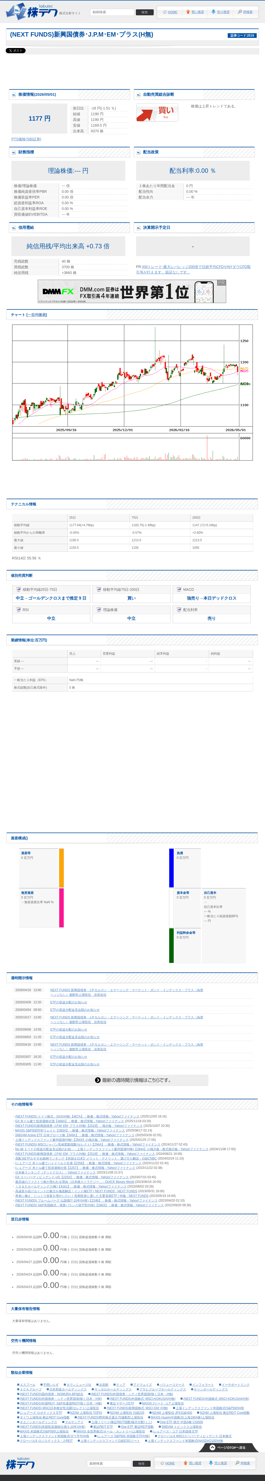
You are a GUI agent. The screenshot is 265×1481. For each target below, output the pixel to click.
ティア (121, 1385)
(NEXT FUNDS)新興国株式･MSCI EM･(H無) (137, 1408)
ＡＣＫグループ (31, 1389)
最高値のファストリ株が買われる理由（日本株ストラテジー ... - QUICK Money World (74, 1182)
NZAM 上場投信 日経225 (127, 1413)
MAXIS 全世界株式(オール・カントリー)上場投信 (110, 1431)
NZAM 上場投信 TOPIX (86, 1413)
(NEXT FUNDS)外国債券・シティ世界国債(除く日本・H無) (132, 1394)
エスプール (27, 1385)
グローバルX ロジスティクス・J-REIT (46, 1441)
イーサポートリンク (236, 1385)
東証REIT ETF (103, 1427)
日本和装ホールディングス (68, 1389)
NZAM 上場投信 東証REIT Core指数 (225, 1413)
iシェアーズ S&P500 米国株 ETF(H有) (123, 1436)
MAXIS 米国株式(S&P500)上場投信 (44, 1431)
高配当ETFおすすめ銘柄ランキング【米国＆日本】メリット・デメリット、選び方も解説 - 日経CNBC (86, 1158)
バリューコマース (172, 1385)
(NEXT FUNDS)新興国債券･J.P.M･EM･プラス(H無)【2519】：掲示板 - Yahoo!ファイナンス (79, 1126)
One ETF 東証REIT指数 (137, 1427)
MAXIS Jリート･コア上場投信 (163, 1403)
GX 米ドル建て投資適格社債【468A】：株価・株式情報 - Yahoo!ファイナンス (69, 1121)
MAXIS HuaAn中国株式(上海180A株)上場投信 (182, 1417)
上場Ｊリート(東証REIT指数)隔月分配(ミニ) (121, 1422)
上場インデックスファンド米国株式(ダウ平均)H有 (55, 1436)
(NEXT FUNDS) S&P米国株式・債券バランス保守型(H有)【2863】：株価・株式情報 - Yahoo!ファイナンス (89, 1205)
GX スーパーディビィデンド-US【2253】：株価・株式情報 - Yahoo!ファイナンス (72, 1177)
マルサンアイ (74, 1422)
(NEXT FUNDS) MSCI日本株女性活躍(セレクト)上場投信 (59, 1408)
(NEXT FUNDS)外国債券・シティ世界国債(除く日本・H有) (61, 1399)
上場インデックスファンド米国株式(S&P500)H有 (210, 1408)
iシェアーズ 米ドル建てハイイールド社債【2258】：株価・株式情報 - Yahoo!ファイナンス (78, 1163)
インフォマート (203, 1385)
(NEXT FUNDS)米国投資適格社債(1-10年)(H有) (52, 1427)
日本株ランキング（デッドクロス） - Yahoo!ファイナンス (55, 1172)
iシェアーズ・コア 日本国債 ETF (175, 1431)
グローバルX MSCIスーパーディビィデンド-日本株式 (194, 1436)
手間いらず (51, 1385)
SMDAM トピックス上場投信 (181, 1427)
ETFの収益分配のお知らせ (68, 1002)
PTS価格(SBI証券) (26, 139)
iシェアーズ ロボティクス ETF (41, 1413)
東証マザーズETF (122, 1403)
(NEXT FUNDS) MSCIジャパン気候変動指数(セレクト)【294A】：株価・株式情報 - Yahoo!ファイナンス (88, 1144)
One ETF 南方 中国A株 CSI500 (181, 1422)
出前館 (103, 1385)
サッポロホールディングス (113, 1389)
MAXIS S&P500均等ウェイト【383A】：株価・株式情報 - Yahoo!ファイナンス (70, 1130)
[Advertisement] (132, 70)
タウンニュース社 (79, 1385)
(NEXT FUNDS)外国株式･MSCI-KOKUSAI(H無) (142, 1399)
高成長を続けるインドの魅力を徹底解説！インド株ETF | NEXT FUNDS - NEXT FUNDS (76, 1191)
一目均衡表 (37, 315)
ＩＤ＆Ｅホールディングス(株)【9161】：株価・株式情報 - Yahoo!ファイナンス (71, 1186)
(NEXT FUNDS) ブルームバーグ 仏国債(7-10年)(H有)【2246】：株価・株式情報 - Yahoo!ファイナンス (86, 1200)
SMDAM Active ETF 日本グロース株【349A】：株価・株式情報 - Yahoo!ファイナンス (75, 1135)
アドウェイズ (142, 1385)
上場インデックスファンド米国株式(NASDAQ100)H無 (185, 1441)
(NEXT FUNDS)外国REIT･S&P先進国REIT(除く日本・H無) (61, 1403)
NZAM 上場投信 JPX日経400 (172, 1413)
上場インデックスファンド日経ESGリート (110, 1441)
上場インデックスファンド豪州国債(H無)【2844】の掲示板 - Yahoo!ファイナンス (72, 1140)
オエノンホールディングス (38, 1422)
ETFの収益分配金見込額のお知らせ (75, 1010)
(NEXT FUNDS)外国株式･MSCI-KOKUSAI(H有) (216, 1399)
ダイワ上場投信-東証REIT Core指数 (45, 1417)
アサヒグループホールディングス (162, 1389)
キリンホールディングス (211, 1389)
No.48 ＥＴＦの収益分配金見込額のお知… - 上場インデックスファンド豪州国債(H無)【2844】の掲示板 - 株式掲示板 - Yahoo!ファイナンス (112, 1149)
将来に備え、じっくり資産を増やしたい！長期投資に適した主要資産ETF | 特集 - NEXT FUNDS (82, 1196)
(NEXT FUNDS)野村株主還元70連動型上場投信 (110, 1417)
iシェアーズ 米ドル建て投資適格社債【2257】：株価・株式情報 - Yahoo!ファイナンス (75, 1168)
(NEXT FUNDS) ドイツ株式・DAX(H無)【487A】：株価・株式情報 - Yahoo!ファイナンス (77, 1116)
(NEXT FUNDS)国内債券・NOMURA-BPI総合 (51, 1394)
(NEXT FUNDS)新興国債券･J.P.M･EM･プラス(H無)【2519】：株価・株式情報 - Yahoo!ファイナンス (85, 1154)
